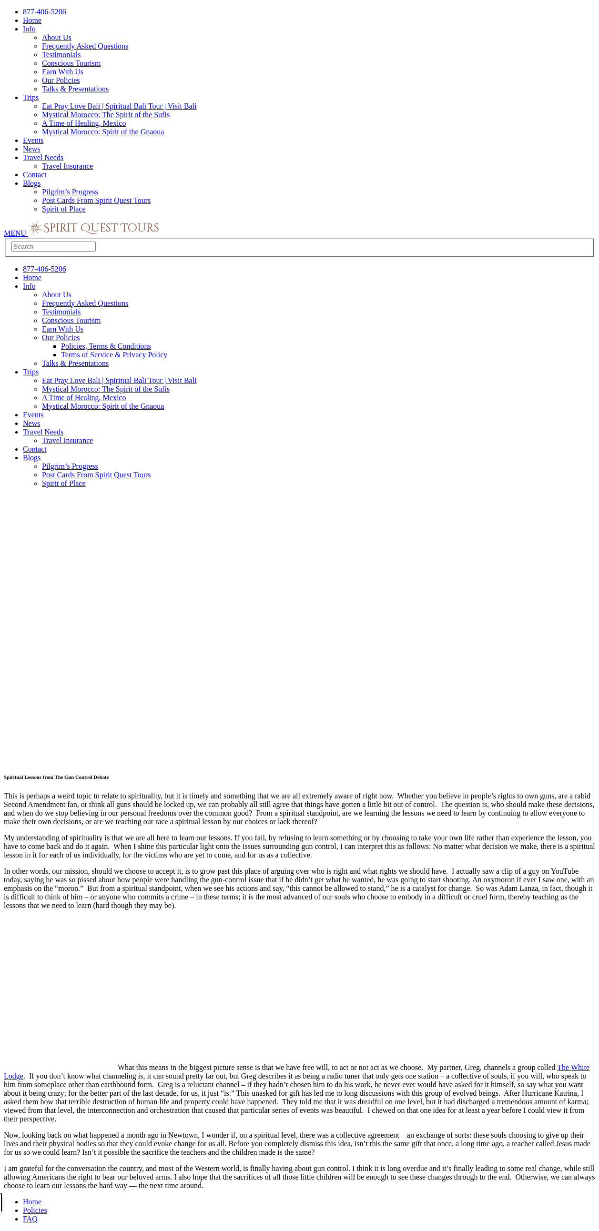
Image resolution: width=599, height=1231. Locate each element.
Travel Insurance (67, 166)
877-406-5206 (44, 12)
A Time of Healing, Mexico (84, 123)
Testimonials (61, 54)
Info (29, 29)
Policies (35, 1210)
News (31, 149)
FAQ (30, 1219)
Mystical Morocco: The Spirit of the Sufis (106, 115)
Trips (31, 97)
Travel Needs (43, 157)
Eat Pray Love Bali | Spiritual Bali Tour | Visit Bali (119, 106)
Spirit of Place (64, 209)
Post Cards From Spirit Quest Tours (96, 200)
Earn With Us (62, 72)
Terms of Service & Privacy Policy (114, 355)
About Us (56, 37)
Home (32, 20)
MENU (16, 233)
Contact (35, 175)
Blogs (32, 183)
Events (33, 140)
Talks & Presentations (75, 89)
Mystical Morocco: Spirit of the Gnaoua (103, 132)
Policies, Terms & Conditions (106, 346)
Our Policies (61, 80)
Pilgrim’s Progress (70, 192)
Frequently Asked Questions (85, 46)
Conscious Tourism (71, 63)
